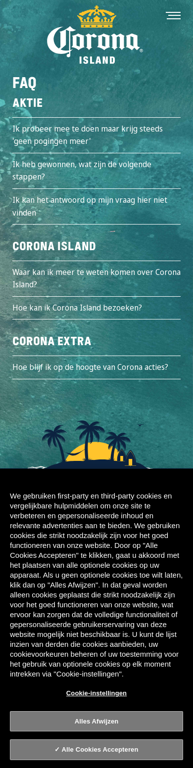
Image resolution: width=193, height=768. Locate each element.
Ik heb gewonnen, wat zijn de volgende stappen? (81, 170)
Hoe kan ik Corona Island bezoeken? (77, 307)
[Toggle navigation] (173, 14)
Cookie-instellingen (96, 693)
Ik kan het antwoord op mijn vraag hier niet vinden (89, 206)
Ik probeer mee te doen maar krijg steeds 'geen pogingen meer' (87, 135)
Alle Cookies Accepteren (100, 749)
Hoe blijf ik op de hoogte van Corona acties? (90, 366)
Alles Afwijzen (97, 721)
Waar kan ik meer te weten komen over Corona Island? (96, 278)
